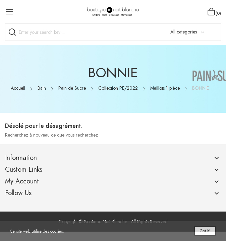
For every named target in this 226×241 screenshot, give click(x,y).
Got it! (205, 231)
